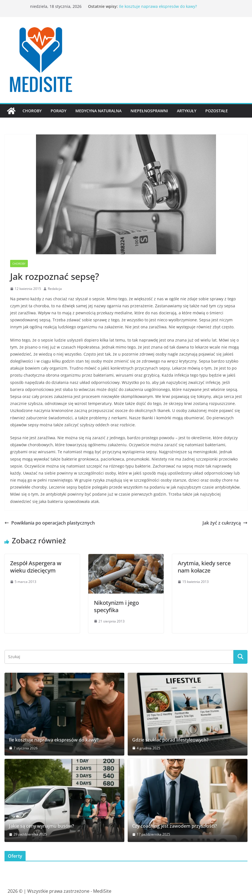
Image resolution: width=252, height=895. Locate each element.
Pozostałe (216, 110)
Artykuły (186, 110)
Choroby (32, 110)
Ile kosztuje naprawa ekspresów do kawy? (158, 6)
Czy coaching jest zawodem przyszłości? (174, 826)
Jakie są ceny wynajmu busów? (41, 826)
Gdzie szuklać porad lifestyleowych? (170, 740)
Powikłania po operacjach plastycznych (49, 523)
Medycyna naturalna (98, 110)
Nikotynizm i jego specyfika (116, 606)
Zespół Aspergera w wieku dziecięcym (35, 566)
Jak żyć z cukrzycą (225, 523)
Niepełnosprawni (149, 110)
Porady (58, 110)
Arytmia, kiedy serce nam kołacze (204, 566)
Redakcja (55, 288)
